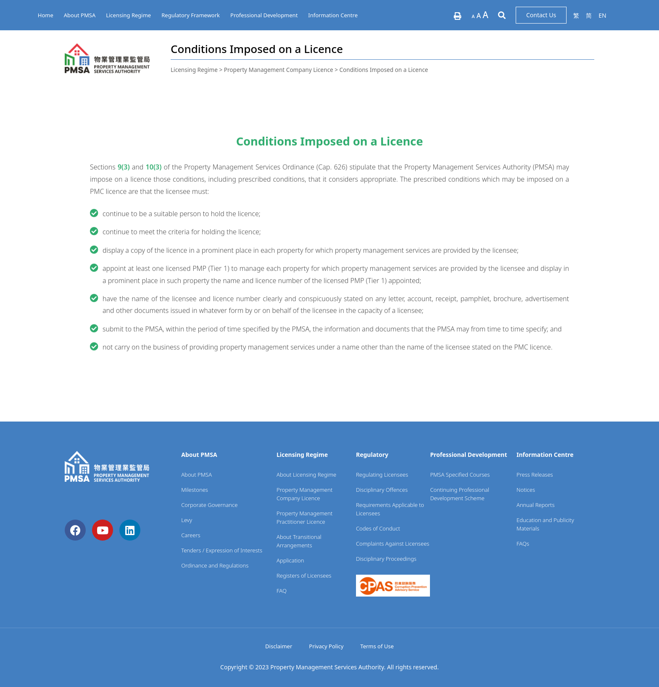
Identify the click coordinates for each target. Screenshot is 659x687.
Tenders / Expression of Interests (221, 550)
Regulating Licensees (382, 474)
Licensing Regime (128, 15)
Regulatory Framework (190, 15)
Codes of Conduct (378, 528)
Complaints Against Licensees (392, 543)
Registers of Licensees (304, 575)
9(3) (124, 206)
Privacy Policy (326, 646)
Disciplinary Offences (382, 489)
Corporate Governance (209, 505)
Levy (186, 520)
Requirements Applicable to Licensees (390, 509)
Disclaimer (278, 646)
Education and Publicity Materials (545, 524)
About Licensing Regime (306, 474)
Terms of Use (377, 646)
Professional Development (264, 15)
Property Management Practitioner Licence (304, 517)
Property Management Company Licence (304, 494)
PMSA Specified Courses (460, 474)
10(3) (154, 206)
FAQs (523, 543)
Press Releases (535, 474)
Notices (526, 489)
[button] (541, 15)
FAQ (282, 590)
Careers (190, 535)
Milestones (194, 489)
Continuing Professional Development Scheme (459, 494)
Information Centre (333, 15)
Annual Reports (536, 505)
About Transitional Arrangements (299, 541)
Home (45, 15)
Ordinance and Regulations (214, 565)
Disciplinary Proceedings (386, 558)
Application (290, 560)
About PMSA (79, 15)
